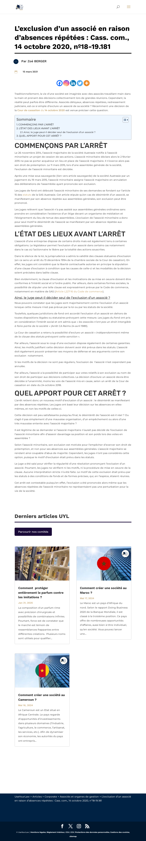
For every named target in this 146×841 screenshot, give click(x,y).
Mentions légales (38, 832)
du (41, 110)
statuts (27, 194)
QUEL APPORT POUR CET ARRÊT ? (40, 135)
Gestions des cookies (119, 832)
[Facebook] (60, 83)
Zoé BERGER (37, 61)
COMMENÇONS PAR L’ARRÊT (36, 124)
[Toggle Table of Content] (124, 120)
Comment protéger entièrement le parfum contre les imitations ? (40, 592)
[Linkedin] (73, 83)
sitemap (73, 836)
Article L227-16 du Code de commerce (79, 291)
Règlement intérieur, (56, 832)
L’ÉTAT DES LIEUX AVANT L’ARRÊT (39, 128)
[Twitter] (80, 83)
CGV (72, 832)
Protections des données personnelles (92, 832)
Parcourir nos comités (33, 531)
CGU (68, 832)
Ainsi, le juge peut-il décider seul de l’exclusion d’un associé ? (59, 132)
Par (24, 61)
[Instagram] (66, 83)
